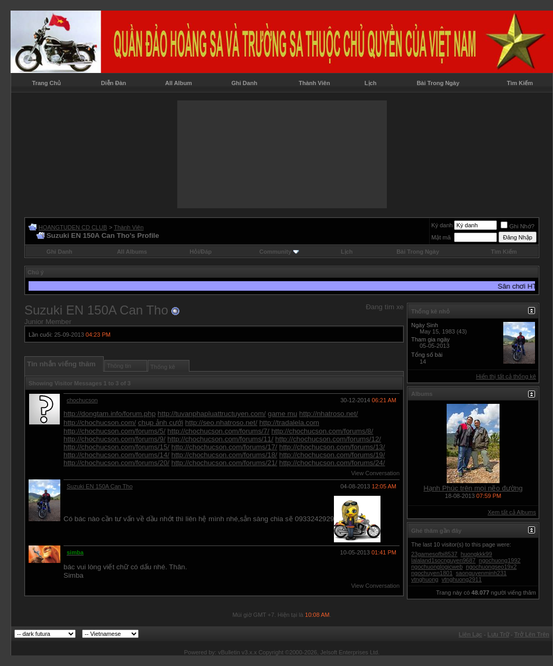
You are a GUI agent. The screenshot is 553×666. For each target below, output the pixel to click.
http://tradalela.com (289, 423)
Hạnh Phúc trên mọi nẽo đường (472, 488)
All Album (178, 83)
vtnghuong (424, 579)
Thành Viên (314, 83)
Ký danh (441, 225)
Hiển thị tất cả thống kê (506, 376)
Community (279, 251)
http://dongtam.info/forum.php (110, 414)
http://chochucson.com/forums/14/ (116, 455)
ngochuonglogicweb (437, 566)
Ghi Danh (244, 83)
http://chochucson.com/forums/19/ (332, 455)
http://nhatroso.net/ (328, 414)
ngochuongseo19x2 (491, 566)
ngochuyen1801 (431, 573)
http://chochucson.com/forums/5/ (115, 431)
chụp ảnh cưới (160, 423)
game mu (282, 414)
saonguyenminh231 (481, 573)
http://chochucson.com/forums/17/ (224, 447)
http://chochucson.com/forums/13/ (332, 447)
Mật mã (441, 237)
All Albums (132, 251)
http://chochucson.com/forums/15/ (116, 447)
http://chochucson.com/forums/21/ (224, 463)
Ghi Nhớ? (517, 226)
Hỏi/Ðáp (200, 251)
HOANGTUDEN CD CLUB (73, 227)
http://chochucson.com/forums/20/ (116, 463)
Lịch (371, 83)
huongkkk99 (476, 554)
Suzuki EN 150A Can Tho (100, 486)
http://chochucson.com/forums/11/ (220, 439)
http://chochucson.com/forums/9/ (115, 439)
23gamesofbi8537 (434, 554)
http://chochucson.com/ (100, 423)
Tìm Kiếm (520, 83)
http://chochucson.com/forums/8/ (322, 431)
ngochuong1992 (500, 560)
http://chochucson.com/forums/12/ (328, 439)
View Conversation (375, 473)
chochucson (82, 400)
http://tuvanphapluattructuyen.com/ (212, 414)
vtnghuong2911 (461, 579)
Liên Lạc (471, 634)
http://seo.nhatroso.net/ (221, 423)
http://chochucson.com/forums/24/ (332, 463)
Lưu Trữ (498, 634)
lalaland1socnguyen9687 (443, 560)
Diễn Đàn (113, 83)
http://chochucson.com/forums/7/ (218, 431)
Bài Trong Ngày (437, 83)
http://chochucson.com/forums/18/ (224, 455)
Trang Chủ (46, 83)
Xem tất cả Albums (512, 512)
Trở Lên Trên (531, 634)
